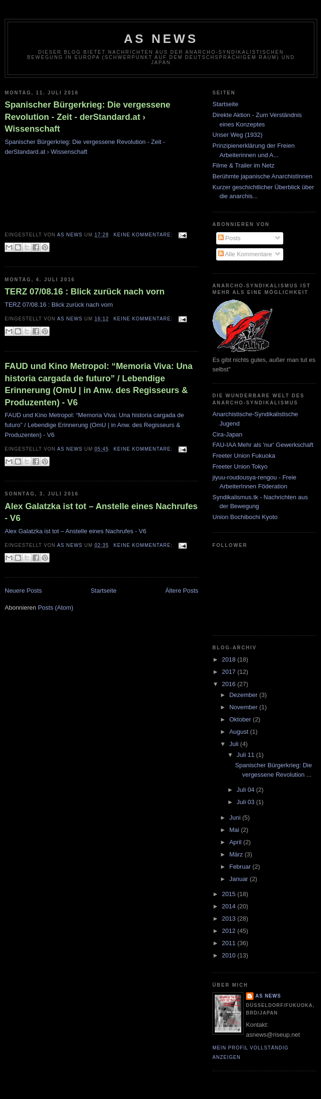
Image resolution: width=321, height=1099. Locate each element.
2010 (229, 955)
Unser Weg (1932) (237, 134)
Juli (234, 743)
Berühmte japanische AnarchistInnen (262, 176)
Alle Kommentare (245, 254)
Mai (235, 829)
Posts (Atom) (55, 607)
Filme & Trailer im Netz (243, 165)
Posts (229, 238)
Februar (241, 866)
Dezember (244, 694)
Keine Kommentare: (144, 234)
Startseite (104, 590)
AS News (161, 39)
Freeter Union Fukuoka (243, 455)
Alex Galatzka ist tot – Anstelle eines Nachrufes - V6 (101, 512)
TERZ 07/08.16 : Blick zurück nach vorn (85, 291)
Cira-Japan (227, 434)
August (239, 731)
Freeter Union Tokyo (240, 466)
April (236, 842)
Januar (239, 878)
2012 (229, 930)
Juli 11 (246, 754)
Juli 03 (246, 801)
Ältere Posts (181, 590)
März (237, 854)
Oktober (241, 719)
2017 (229, 671)
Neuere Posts (23, 590)
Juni (235, 817)
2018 (229, 659)
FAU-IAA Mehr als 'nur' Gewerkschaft (262, 444)
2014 (229, 906)
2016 (229, 684)
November (244, 707)
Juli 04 (246, 789)
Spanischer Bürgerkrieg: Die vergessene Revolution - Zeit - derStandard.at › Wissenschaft (87, 117)
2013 (229, 918)
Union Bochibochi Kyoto (245, 516)
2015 (229, 894)
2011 (229, 943)
